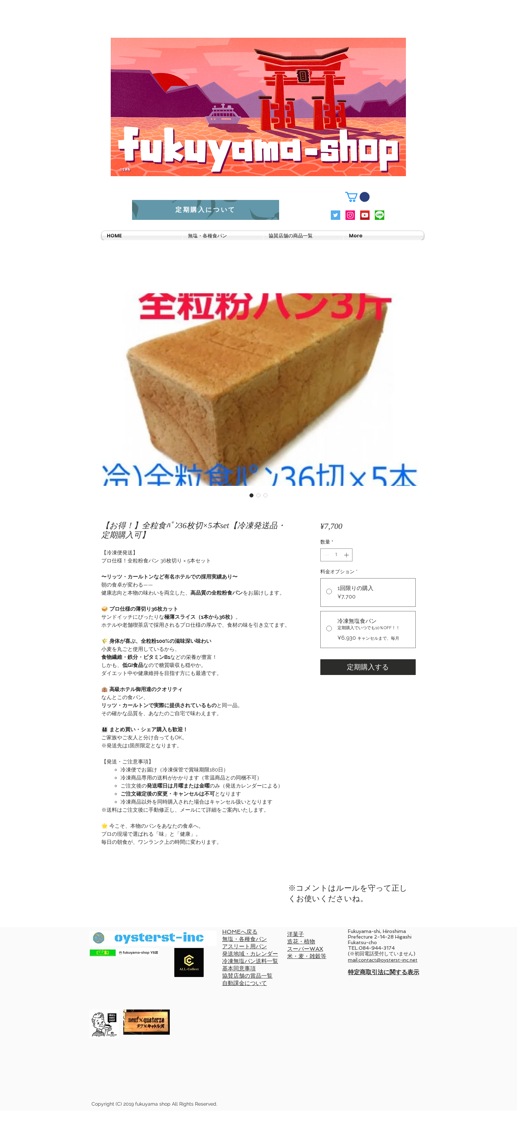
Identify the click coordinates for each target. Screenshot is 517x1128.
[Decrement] (325, 555)
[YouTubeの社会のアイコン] (365, 215)
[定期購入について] (205, 210)
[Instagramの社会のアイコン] (350, 215)
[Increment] (347, 555)
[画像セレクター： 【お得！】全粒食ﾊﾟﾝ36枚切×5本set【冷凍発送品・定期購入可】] (251, 495)
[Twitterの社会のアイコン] (335, 215)
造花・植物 (301, 941)
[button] (357, 197)
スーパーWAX (305, 949)
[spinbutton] (336, 555)
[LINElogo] (379, 215)
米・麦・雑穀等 (306, 956)
